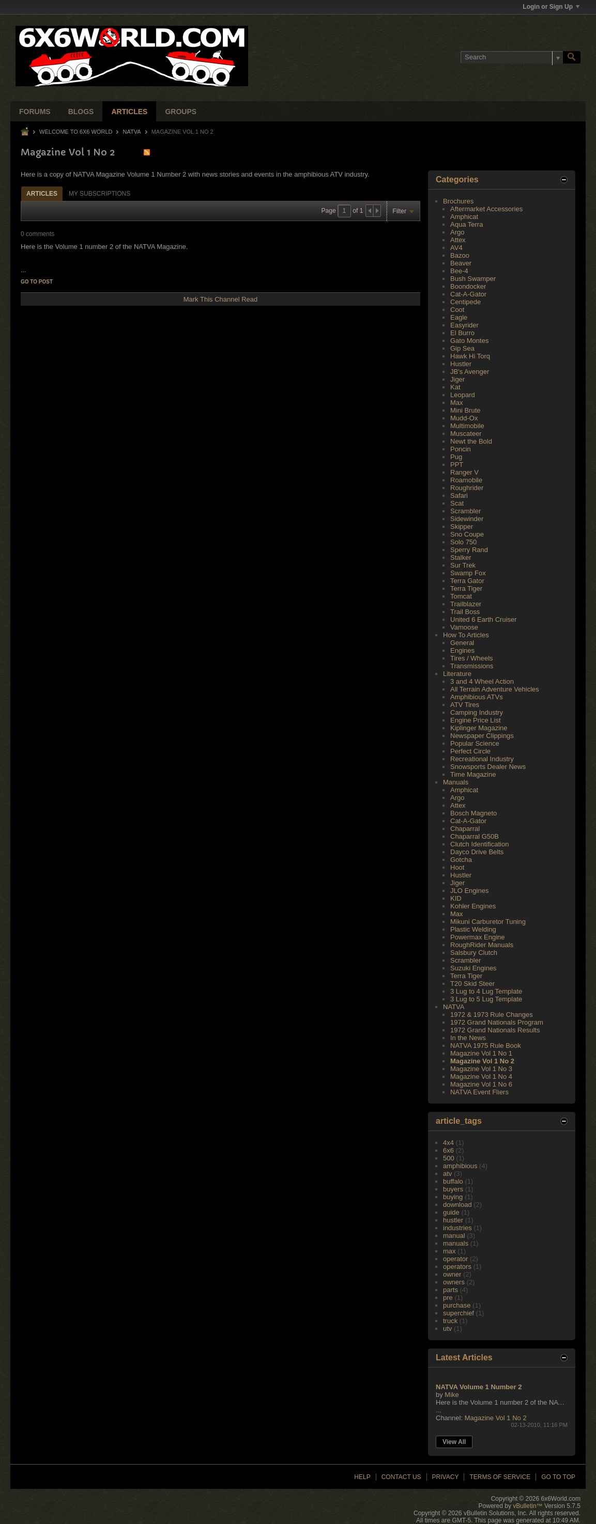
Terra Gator (467, 581)
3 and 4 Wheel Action (482, 681)
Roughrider (466, 488)
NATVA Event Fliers (479, 1092)
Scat (457, 503)
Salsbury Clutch (473, 952)
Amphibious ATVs (476, 697)
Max (456, 402)
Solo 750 (463, 542)
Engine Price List (475, 720)
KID (456, 898)
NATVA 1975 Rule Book (485, 1045)
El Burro (462, 333)
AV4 (456, 248)
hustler (453, 1220)
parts (450, 1290)
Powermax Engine (477, 937)
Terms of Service (499, 1477)
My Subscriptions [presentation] (99, 193)
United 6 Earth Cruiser (483, 619)
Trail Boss (465, 612)
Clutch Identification (479, 844)
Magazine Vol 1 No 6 (481, 1084)
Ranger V (464, 472)
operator (455, 1259)
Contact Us (401, 1477)
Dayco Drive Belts (476, 852)
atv (447, 1173)
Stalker (460, 557)
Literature (457, 674)
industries (457, 1228)
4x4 (448, 1142)
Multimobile (467, 426)
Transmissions (471, 666)
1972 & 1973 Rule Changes (491, 1014)
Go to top (558, 1477)
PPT (456, 464)
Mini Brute (465, 410)
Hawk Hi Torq (470, 356)
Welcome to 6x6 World (75, 132)
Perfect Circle (470, 751)
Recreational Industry (482, 759)
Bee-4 (459, 271)
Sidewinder (466, 519)
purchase (456, 1305)
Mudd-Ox (464, 418)
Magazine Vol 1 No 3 (481, 1069)
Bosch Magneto (473, 813)
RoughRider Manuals (481, 945)
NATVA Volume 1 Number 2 (479, 1387)
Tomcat (461, 596)
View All (454, 1442)
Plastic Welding (473, 929)
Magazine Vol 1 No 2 (482, 1061)
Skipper (461, 526)
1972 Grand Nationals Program (496, 1022)
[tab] (42, 193)
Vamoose (464, 627)
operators (457, 1266)
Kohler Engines (473, 906)
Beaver (460, 263)
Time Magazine (473, 774)
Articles (129, 111)
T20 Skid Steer (472, 983)
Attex (458, 240)
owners (454, 1282)
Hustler (460, 364)
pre (448, 1297)
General (462, 643)
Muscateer (466, 433)
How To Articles (466, 635)
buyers (453, 1189)
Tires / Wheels (471, 658)
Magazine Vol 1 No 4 (481, 1076)
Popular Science (474, 743)
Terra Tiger (466, 588)
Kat (455, 387)
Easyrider (464, 325)
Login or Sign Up (551, 6)
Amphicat (464, 217)
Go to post (37, 282)
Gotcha (461, 859)
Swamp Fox (468, 573)
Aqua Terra (466, 224)
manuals (455, 1243)
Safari (459, 495)
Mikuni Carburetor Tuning (488, 921)
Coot (457, 309)
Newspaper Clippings (482, 736)
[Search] (512, 57)
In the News (468, 1038)
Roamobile (466, 480)
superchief (458, 1313)
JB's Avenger (469, 371)
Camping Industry (476, 712)
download (457, 1204)
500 (448, 1158)
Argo (457, 232)
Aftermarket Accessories (486, 209)
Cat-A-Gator (468, 294)
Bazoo (459, 255)
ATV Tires (464, 705)
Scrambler (465, 511)
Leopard (462, 395)
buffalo (453, 1181)
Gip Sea (462, 348)
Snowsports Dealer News (488, 767)
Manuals (455, 782)
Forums (35, 111)
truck (450, 1321)
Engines (462, 650)
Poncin (460, 449)
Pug (456, 457)
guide (451, 1212)
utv (447, 1328)
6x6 (448, 1150)
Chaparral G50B (474, 836)
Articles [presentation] (41, 193)
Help (362, 1477)
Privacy (445, 1477)
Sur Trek (463, 565)
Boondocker (468, 286)
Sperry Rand (469, 550)
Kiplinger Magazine (479, 728)
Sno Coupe (467, 534)
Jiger (457, 379)
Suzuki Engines (473, 968)
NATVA (132, 132)
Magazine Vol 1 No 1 (481, 1053)
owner (452, 1274)
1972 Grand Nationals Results (495, 1030)
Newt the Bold (471, 441)
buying (453, 1197)
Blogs (81, 111)
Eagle (458, 317)
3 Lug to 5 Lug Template (486, 999)
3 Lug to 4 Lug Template (486, 991)
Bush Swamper (473, 278)
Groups (180, 111)
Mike (452, 1395)
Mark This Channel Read (221, 299)
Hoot (457, 867)
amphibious (460, 1166)
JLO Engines (469, 890)
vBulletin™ (527, 1506)
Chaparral (465, 828)
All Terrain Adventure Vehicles (494, 689)
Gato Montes (469, 340)
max (449, 1251)
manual (454, 1235)
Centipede (465, 302)
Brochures (458, 201)
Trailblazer (465, 604)
